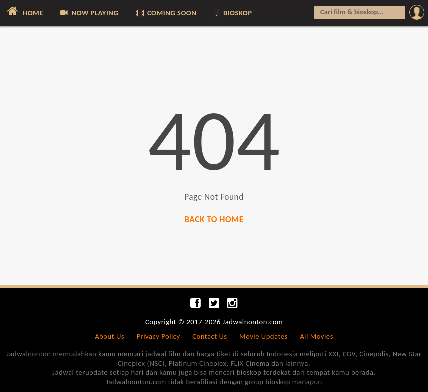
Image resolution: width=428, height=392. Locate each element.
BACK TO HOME (213, 220)
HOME (24, 12)
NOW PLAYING (88, 13)
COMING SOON (165, 13)
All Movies (316, 336)
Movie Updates (263, 336)
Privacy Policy (158, 336)
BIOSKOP (232, 13)
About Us (109, 336)
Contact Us (209, 336)
